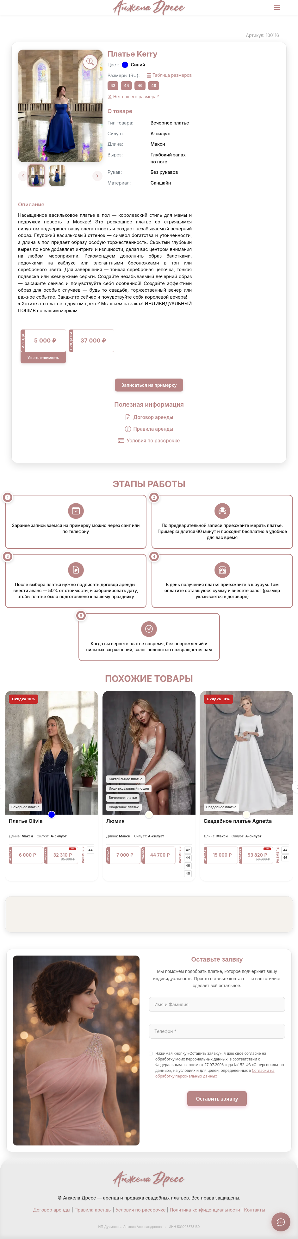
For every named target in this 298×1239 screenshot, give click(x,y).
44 (126, 85)
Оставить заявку (217, 1098)
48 (153, 85)
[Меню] (277, 8)
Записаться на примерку (149, 385)
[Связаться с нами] (280, 1221)
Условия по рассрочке (149, 441)
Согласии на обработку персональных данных (215, 1073)
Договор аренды (149, 417)
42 (112, 85)
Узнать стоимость (43, 357)
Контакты (254, 1209)
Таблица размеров (169, 75)
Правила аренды (149, 429)
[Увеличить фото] (90, 62)
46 (140, 85)
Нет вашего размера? (133, 96)
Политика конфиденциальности (205, 1209)
